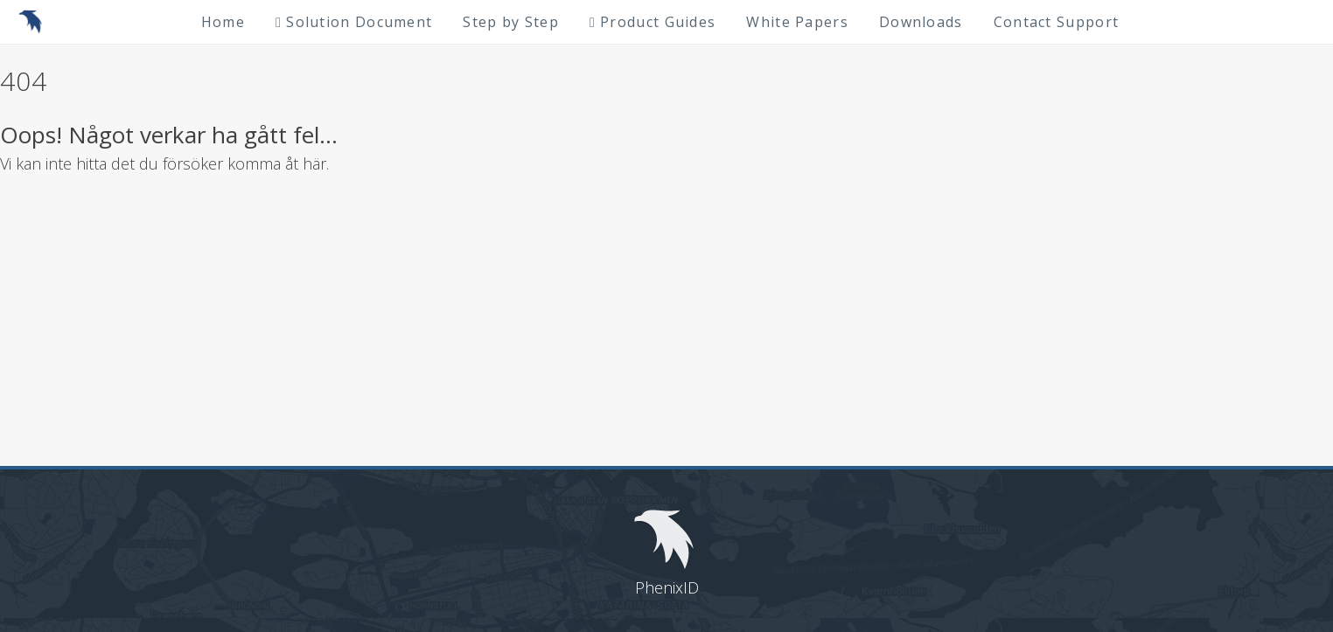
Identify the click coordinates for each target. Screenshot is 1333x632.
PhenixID (667, 587)
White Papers (797, 21)
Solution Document (354, 21)
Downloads (921, 21)
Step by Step (511, 21)
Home (223, 21)
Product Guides (652, 21)
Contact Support (1057, 21)
